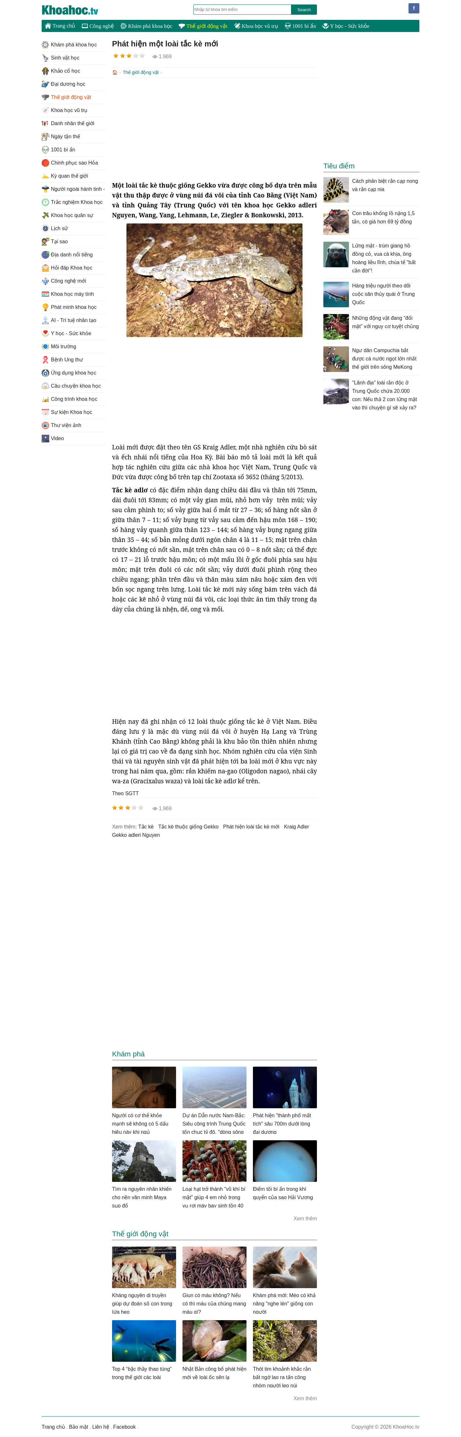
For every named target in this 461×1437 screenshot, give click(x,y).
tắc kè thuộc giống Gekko (188, 826)
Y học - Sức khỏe (345, 26)
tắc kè (146, 826)
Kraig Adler (296, 826)
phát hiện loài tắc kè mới (251, 826)
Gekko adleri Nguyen (136, 834)
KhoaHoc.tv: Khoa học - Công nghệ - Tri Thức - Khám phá (77, 10)
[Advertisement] (214, 129)
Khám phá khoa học (146, 26)
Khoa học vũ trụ (256, 26)
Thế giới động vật (203, 26)
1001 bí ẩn (300, 26)
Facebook (124, 1426)
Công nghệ (98, 26)
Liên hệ (100, 1426)
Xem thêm (305, 1218)
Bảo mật (78, 1426)
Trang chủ (60, 25)
